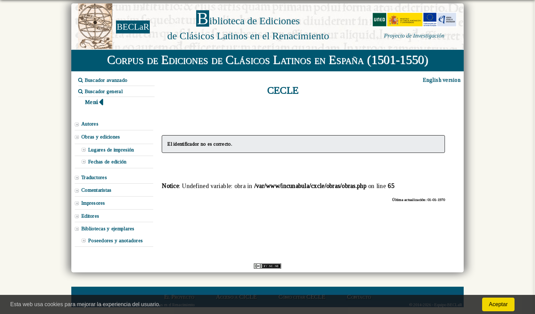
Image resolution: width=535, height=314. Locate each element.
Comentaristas (96, 190)
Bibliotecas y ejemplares (107, 228)
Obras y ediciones (100, 137)
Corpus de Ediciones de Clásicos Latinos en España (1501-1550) (267, 60)
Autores (89, 124)
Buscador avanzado (102, 80)
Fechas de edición (107, 162)
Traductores (94, 177)
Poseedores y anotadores (115, 240)
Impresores (93, 203)
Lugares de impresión (111, 150)
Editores (90, 216)
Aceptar (498, 304)
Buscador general (100, 91)
